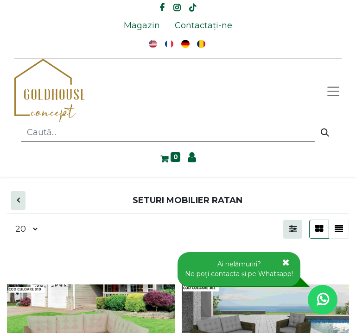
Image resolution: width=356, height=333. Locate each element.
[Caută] (325, 132)
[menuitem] (141, 26)
